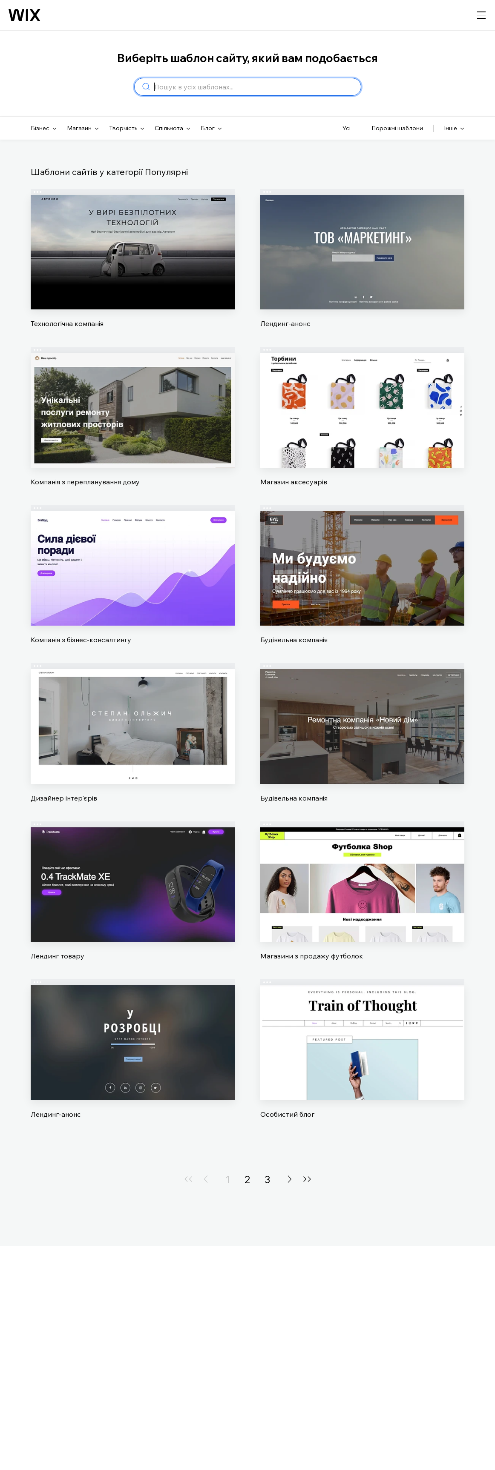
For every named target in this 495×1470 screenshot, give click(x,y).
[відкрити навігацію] (481, 15)
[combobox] (255, 86)
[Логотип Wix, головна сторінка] (24, 15)
